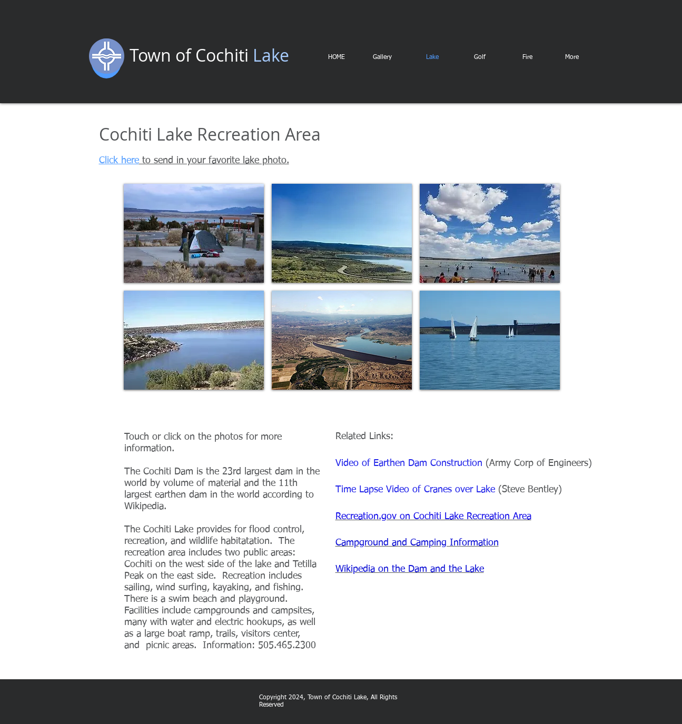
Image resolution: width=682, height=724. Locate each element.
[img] (194, 233)
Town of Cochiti (189, 55)
